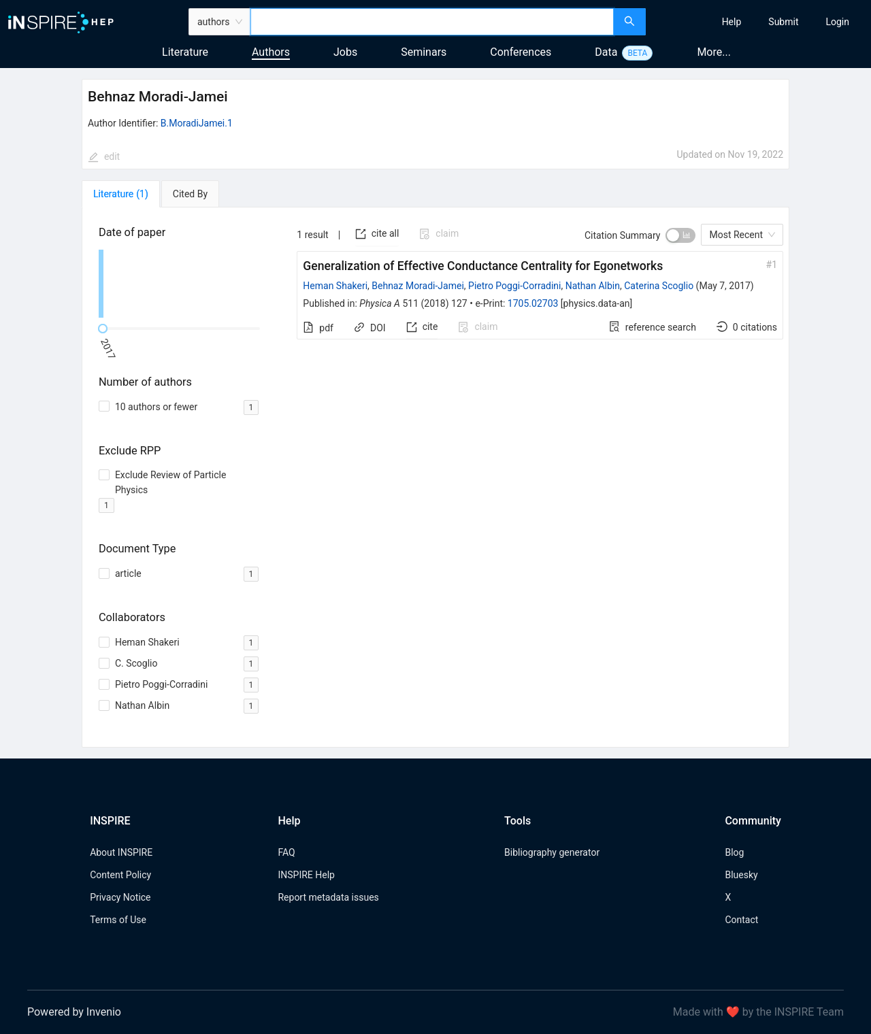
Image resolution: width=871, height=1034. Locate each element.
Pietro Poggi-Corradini (514, 285)
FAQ (286, 852)
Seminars (423, 52)
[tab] (120, 193)
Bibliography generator (551, 852)
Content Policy (120, 874)
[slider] (103, 328)
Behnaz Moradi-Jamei (418, 285)
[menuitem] (732, 22)
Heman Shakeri (335, 285)
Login (837, 21)
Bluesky (741, 874)
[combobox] (432, 21)
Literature (185, 52)
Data (606, 52)
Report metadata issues (328, 897)
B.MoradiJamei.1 (197, 123)
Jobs (345, 52)
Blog (734, 852)
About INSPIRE (121, 852)
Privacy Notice (120, 897)
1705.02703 (533, 303)
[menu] (760, 22)
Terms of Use (118, 919)
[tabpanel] (435, 477)
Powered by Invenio (74, 1011)
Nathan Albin (592, 285)
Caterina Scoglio (658, 285)
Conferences (520, 52)
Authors (271, 52)
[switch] (680, 235)
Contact (741, 919)
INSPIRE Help (306, 874)
